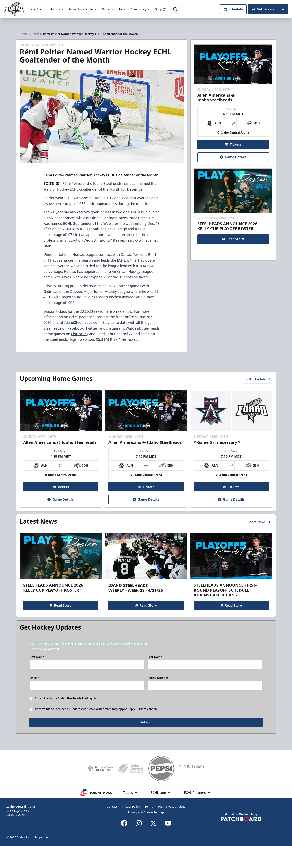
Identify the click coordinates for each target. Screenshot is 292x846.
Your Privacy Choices (171, 806)
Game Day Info (114, 9)
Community (140, 9)
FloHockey (79, 333)
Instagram (115, 328)
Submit (146, 722)
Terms (149, 806)
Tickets (57, 9)
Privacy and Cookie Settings (146, 812)
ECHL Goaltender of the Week (88, 223)
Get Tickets (263, 9)
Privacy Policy (131, 806)
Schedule (38, 9)
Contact (112, 806)
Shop (160, 9)
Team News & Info (83, 9)
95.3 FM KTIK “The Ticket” (117, 339)
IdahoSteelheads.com (82, 322)
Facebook (76, 328)
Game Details (233, 157)
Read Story (233, 239)
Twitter (91, 328)
